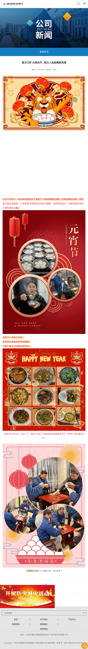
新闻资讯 (16, 624)
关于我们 (44, 619)
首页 (16, 619)
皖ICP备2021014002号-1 (74, 643)
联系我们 (44, 624)
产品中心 (72, 619)
